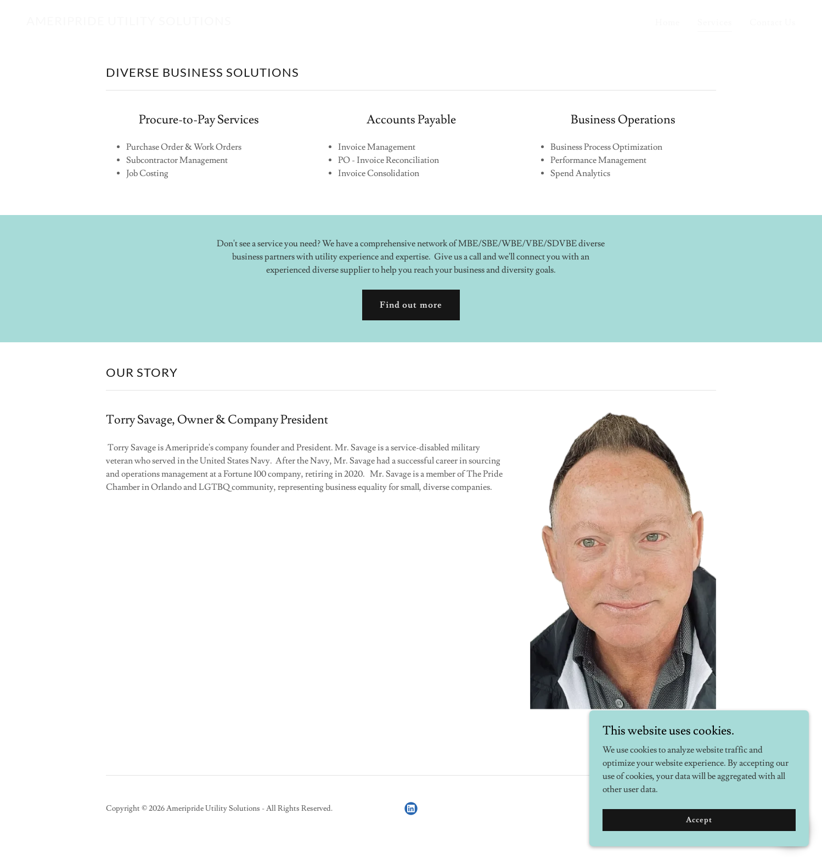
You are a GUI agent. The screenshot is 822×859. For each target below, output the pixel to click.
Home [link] (667, 22)
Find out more (411, 304)
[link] (129, 22)
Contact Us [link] (773, 22)
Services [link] (714, 22)
